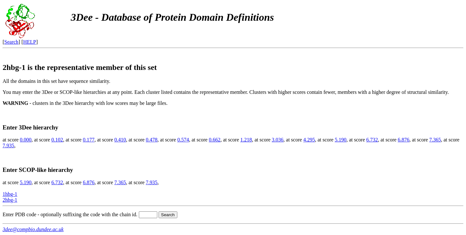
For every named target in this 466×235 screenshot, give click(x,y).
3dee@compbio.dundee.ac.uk (33, 229)
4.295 (309, 139)
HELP (29, 42)
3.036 (277, 139)
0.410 (120, 139)
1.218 (246, 139)
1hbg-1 (10, 194)
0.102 (57, 139)
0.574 (183, 139)
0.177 (88, 139)
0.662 (214, 139)
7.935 (8, 145)
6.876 (403, 139)
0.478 (152, 139)
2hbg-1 (10, 200)
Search (11, 42)
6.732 (372, 139)
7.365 (435, 139)
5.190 (340, 139)
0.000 (25, 139)
